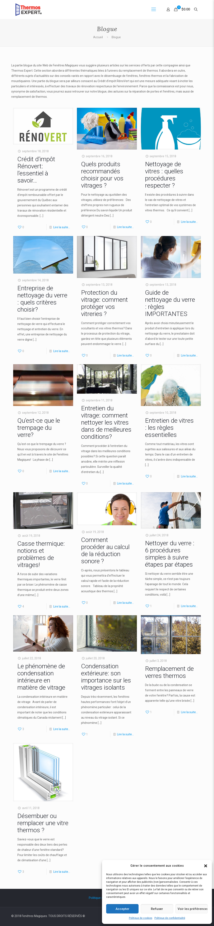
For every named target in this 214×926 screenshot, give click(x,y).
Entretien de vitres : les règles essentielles (169, 427)
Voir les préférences (193, 909)
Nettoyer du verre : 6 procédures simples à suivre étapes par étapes (169, 553)
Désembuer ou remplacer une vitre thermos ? (42, 823)
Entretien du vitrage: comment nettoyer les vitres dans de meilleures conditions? (106, 422)
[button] (206, 866)
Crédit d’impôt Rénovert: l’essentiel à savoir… (36, 169)
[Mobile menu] (153, 9)
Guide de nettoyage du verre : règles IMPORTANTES (170, 303)
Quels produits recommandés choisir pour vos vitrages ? (102, 174)
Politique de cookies (140, 918)
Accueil (98, 37)
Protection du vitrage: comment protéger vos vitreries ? (104, 303)
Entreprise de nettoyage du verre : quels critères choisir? (42, 298)
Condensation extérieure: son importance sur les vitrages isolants (106, 676)
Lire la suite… (61, 227)
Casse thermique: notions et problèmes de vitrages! (41, 554)
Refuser (157, 909)
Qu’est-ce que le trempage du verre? (38, 427)
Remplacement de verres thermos (169, 672)
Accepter (122, 909)
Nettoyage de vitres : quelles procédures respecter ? (164, 174)
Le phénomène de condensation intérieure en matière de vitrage (41, 676)
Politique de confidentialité (169, 918)
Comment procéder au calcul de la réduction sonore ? (105, 550)
